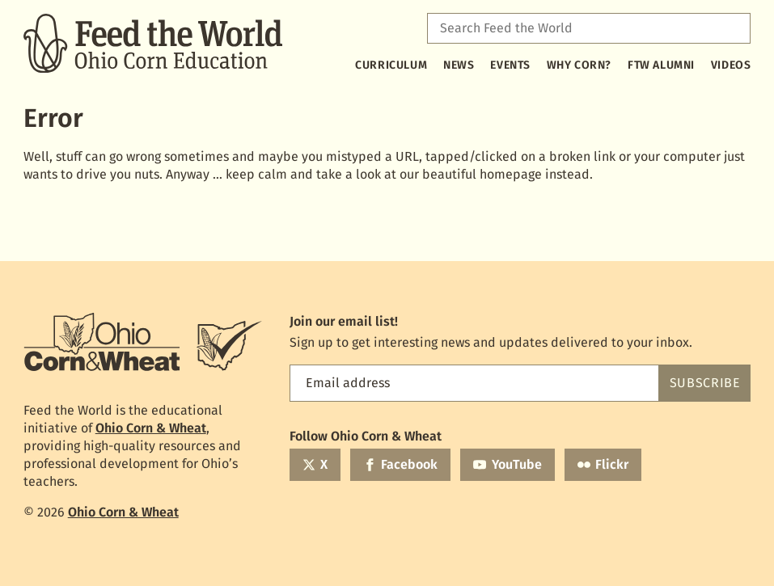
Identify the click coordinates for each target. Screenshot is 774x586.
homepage (511, 174)
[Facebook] (400, 465)
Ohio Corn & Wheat (150, 428)
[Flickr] (603, 465)
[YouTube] (507, 465)
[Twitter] (315, 465)
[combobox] (589, 28)
